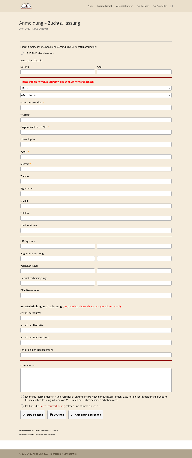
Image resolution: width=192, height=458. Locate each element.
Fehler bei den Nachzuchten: (36, 349)
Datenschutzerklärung (52, 406)
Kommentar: (27, 365)
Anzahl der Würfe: (30, 313)
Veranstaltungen (124, 6)
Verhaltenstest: (29, 265)
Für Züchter (143, 6)
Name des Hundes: (31, 102)
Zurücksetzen (32, 415)
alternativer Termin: (31, 60)
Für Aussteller (160, 6)
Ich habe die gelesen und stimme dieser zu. (62, 406)
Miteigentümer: (29, 225)
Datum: (24, 66)
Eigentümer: (27, 188)
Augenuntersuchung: (32, 253)
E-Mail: (24, 200)
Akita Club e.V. (40, 453)
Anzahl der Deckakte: (32, 325)
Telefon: (24, 213)
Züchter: (25, 176)
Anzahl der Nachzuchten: (34, 337)
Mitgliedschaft (104, 6)
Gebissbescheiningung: (33, 278)
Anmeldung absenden (85, 415)
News (90, 6)
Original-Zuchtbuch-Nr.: (33, 127)
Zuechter (43, 28)
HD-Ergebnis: (27, 241)
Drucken (56, 415)
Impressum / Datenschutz (63, 453)
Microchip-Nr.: (28, 139)
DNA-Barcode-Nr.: (30, 290)
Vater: (23, 151)
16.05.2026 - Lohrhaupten (39, 53)
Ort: (99, 66)
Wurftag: (25, 114)
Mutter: (24, 164)
